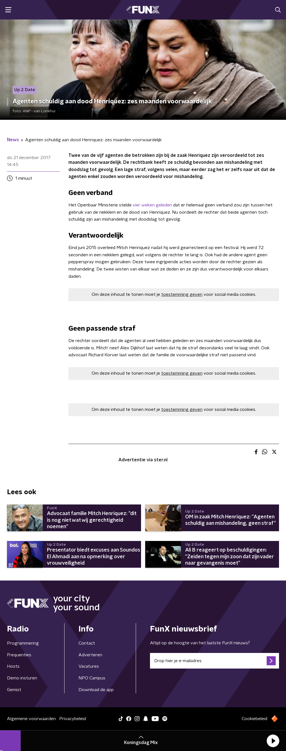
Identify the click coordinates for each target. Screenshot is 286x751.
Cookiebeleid (254, 718)
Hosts (13, 666)
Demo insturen (22, 678)
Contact (86, 643)
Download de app (96, 689)
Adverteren (90, 655)
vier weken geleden (152, 205)
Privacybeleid (72, 718)
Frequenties (19, 655)
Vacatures (88, 666)
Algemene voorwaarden (31, 718)
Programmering (23, 643)
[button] (273, 741)
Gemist (14, 689)
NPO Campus (91, 678)
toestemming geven (181, 294)
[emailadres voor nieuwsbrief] (214, 661)
